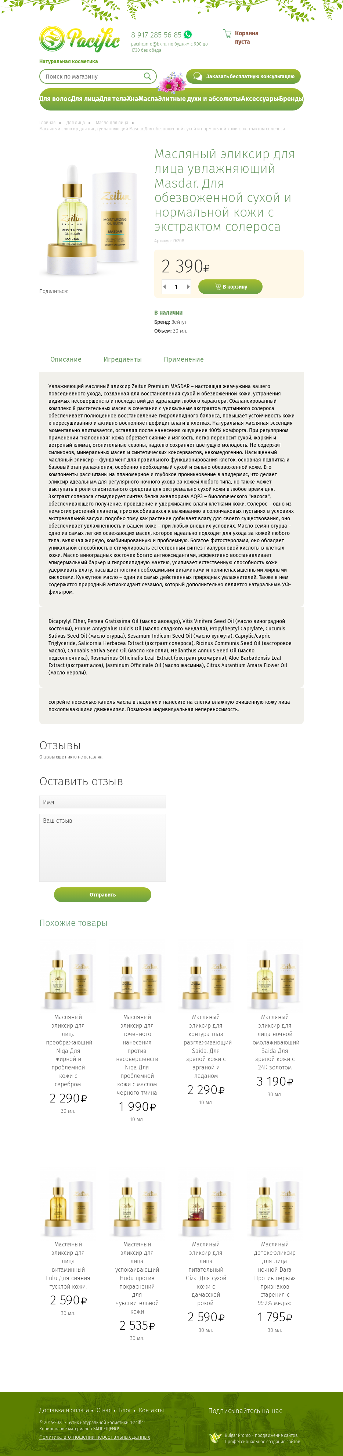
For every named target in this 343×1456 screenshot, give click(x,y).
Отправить (103, 895)
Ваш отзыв (57, 820)
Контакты (151, 1410)
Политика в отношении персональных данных (94, 1437)
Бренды (291, 99)
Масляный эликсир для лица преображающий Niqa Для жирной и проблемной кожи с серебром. (69, 1051)
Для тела (113, 99)
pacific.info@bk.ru (148, 44)
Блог (125, 1410)
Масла (148, 99)
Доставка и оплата (64, 1410)
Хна (132, 99)
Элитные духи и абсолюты (199, 99)
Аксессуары (260, 99)
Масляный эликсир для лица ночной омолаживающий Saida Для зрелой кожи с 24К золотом (276, 1042)
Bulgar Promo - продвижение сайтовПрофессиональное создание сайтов (262, 1438)
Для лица (85, 99)
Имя (48, 802)
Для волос (55, 99)
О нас (104, 1410)
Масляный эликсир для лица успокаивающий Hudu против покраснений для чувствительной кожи (137, 1278)
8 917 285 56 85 (156, 35)
